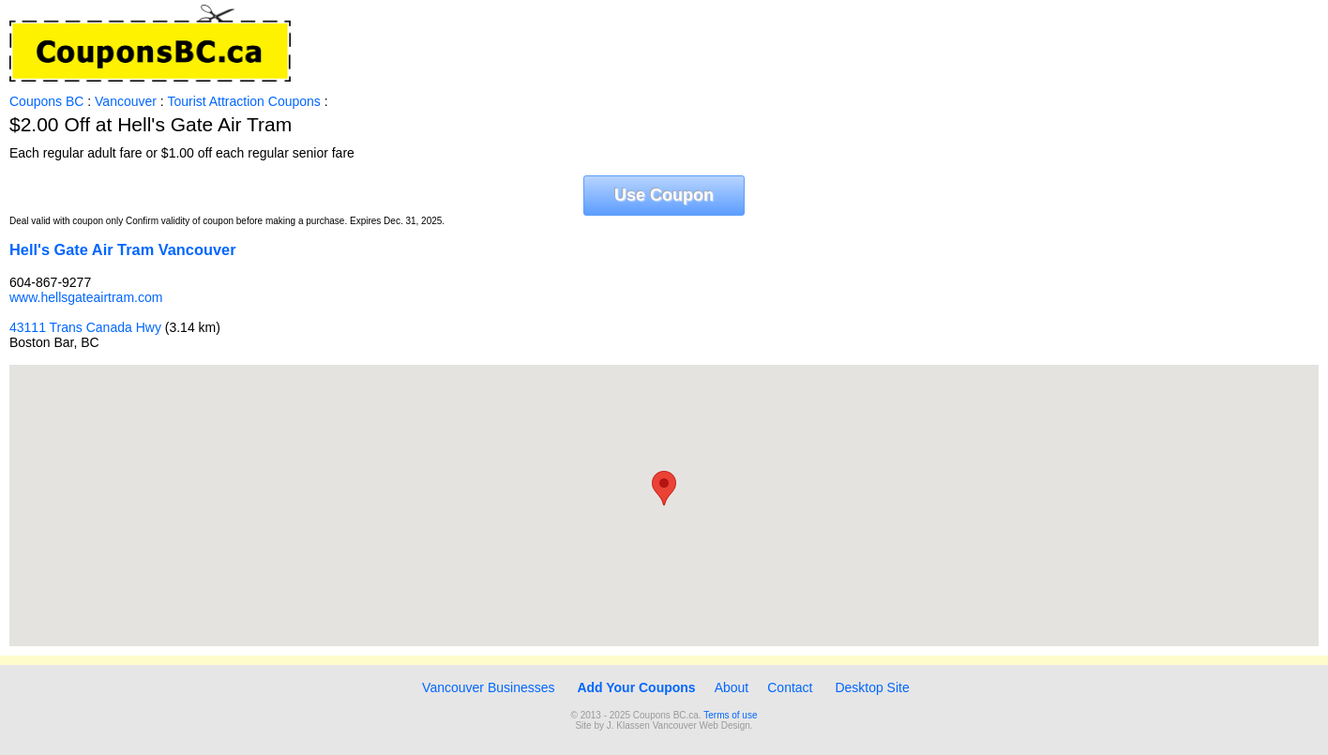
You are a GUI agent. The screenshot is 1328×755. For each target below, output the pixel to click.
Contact (789, 687)
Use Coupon (664, 195)
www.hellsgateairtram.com (85, 297)
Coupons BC (46, 101)
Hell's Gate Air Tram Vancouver (122, 249)
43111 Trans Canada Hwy (85, 327)
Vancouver (126, 101)
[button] (664, 488)
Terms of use (730, 715)
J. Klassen (628, 725)
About (732, 687)
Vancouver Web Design (701, 725)
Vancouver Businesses (486, 687)
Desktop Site (872, 687)
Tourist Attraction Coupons (243, 101)
